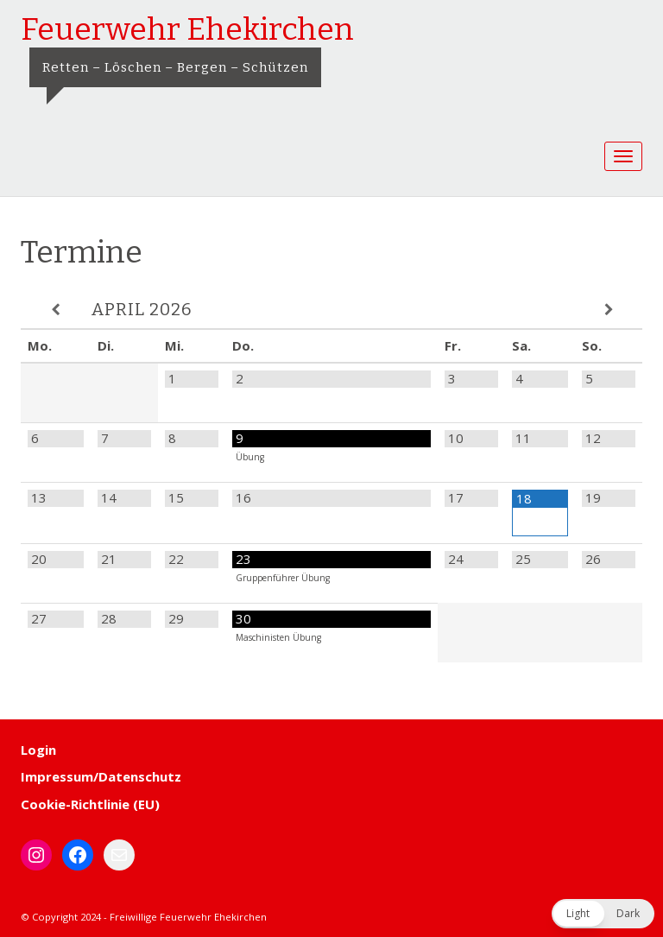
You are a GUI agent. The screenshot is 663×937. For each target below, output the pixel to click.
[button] (603, 913)
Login (38, 749)
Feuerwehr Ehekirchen (187, 29)
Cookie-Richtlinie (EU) (90, 804)
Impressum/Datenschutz (101, 776)
